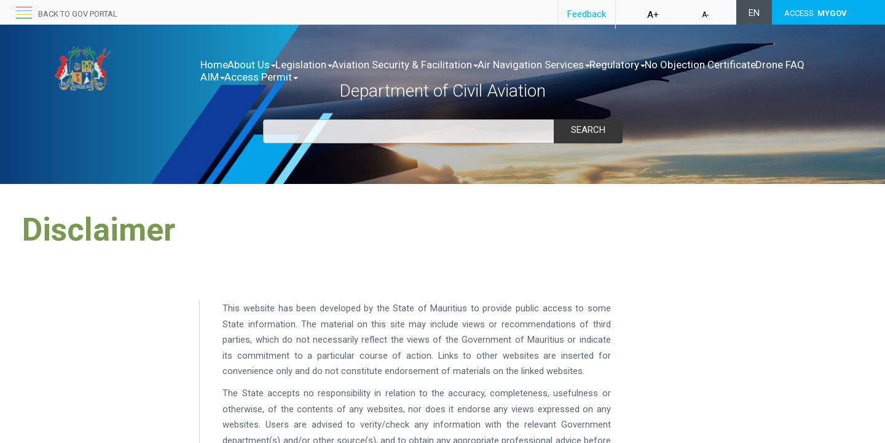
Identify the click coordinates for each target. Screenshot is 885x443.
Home (214, 64)
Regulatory (682, 64)
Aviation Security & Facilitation (444, 64)
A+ (653, 14)
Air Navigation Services (585, 64)
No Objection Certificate (256, 77)
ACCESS (815, 13)
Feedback (586, 14)
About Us (264, 64)
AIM (397, 77)
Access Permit (459, 77)
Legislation (329, 64)
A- (705, 14)
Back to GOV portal (77, 13)
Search (588, 129)
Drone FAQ (348, 77)
